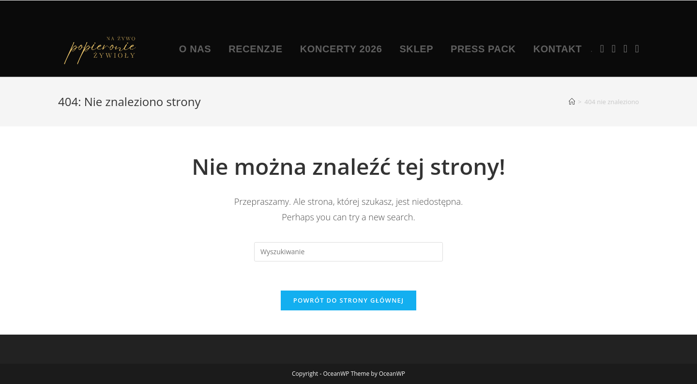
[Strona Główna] (572, 101)
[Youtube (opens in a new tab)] (625, 48)
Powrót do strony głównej (348, 300)
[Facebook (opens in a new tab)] (602, 48)
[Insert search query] (348, 251)
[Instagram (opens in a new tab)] (614, 48)
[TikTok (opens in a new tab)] (637, 48)
